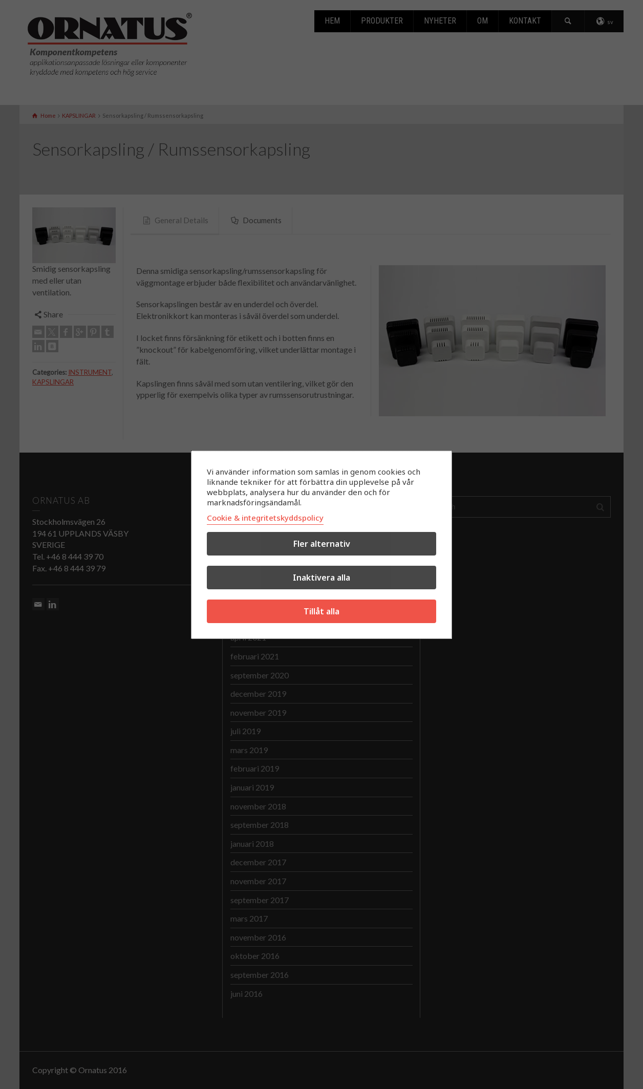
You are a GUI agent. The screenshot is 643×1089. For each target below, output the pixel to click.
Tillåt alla (321, 611)
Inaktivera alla (321, 577)
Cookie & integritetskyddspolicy (265, 518)
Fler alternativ (321, 543)
